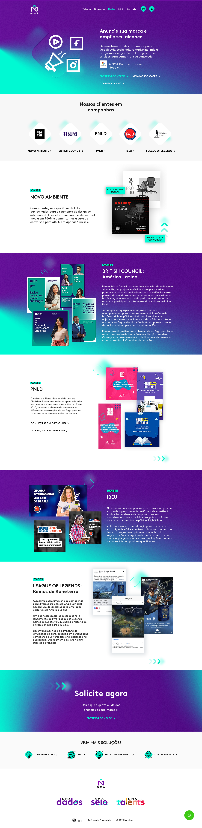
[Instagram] (74, 820)
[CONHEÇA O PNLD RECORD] (49, 430)
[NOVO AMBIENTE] (39, 151)
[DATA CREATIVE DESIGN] (119, 754)
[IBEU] (130, 151)
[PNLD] (101, 151)
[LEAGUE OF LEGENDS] (160, 151)
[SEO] (81, 754)
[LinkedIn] (80, 820)
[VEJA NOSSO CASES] (146, 76)
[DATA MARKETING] (45, 754)
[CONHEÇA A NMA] (111, 83)
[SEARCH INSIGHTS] (165, 754)
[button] (99, 9)
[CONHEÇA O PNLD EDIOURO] (49, 423)
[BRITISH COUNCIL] (70, 151)
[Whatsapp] (189, 815)
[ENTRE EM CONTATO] (113, 76)
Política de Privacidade (99, 820)
